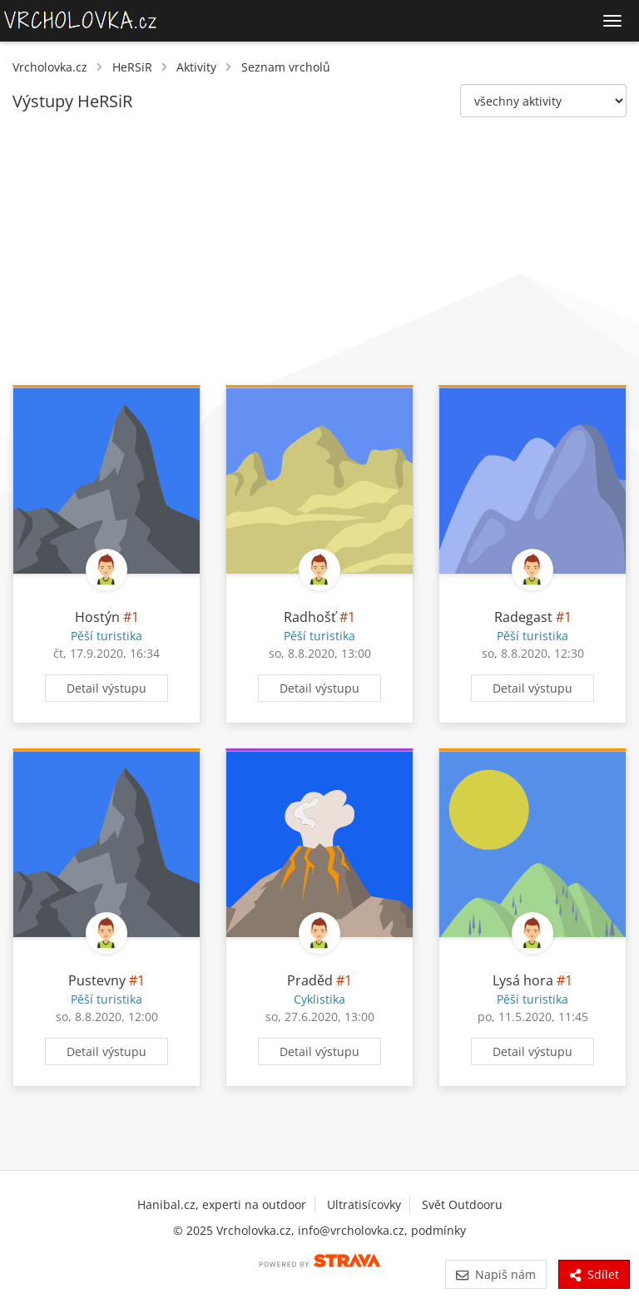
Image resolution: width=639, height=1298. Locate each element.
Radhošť (310, 617)
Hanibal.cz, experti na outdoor (221, 1204)
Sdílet (594, 1274)
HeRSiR (132, 67)
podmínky (438, 1230)
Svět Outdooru (462, 1204)
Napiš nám (495, 1274)
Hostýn (97, 617)
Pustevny (97, 980)
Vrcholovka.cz (49, 67)
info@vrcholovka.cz (351, 1230)
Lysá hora (523, 980)
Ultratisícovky (364, 1204)
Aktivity (196, 67)
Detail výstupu (106, 688)
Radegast (523, 617)
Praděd (310, 980)
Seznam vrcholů (285, 67)
